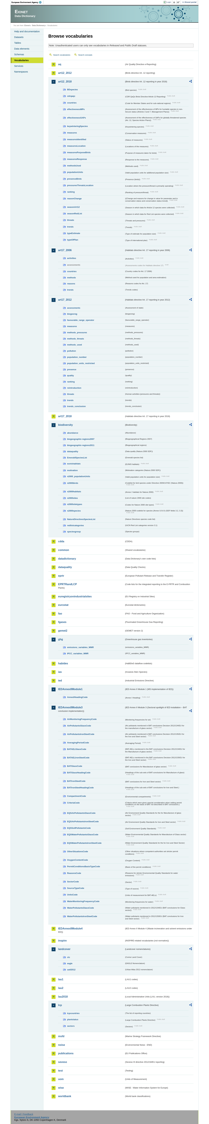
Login (169, 2)
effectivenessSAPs (76, 118)
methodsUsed (74, 165)
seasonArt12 (73, 207)
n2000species (74, 511)
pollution (71, 351)
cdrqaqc (71, 96)
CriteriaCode (73, 803)
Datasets (19, 37)
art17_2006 (65, 250)
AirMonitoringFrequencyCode (82, 719)
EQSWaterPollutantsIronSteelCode (84, 843)
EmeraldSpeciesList (77, 457)
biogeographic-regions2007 (80, 439)
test (60, 1070)
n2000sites (72, 498)
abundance (72, 433)
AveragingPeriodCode (78, 742)
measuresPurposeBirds (79, 152)
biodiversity (65, 424)
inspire (62, 940)
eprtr (61, 575)
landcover (64, 949)
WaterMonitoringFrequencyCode (83, 901)
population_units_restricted (81, 363)
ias (60, 672)
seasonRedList (74, 213)
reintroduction (74, 388)
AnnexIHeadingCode (77, 697)
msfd (61, 1036)
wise (61, 1087)
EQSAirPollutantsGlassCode (81, 813)
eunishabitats (74, 463)
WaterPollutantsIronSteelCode (82, 916)
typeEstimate (73, 233)
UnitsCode (72, 894)
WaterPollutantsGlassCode (80, 908)
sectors (71, 1026)
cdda (61, 541)
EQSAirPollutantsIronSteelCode (83, 821)
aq (59, 64)
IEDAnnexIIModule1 (70, 689)
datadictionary (67, 558)
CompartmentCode (76, 796)
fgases (62, 622)
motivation (72, 470)
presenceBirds (74, 179)
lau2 (60, 988)
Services (18, 66)
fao (60, 613)
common (63, 550)
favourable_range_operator (80, 320)
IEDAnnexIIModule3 (70, 707)
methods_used (74, 344)
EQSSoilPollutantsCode (79, 828)
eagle (69, 963)
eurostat (63, 605)
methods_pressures (77, 332)
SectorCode (73, 881)
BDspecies (72, 89)
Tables (17, 43)
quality (70, 375)
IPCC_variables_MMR (77, 653)
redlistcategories (75, 525)
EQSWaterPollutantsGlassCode (82, 834)
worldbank (64, 1096)
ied (60, 680)
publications (65, 1053)
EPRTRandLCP (67, 584)
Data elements (21, 48)
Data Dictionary (38, 25)
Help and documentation (27, 31)
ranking (71, 192)
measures (72, 132)
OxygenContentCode (77, 860)
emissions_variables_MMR (80, 647)
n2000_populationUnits (78, 476)
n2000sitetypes (74, 504)
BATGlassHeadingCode (78, 772)
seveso (62, 1062)
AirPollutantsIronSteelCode (80, 734)
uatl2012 (71, 969)
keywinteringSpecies (77, 126)
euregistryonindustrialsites (75, 596)
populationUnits (75, 172)
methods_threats (75, 338)
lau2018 (63, 996)
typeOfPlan (72, 240)
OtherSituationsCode (77, 851)
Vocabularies (21, 60)
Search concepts (85, 55)
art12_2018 (65, 81)
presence (71, 369)
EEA (28, 2)
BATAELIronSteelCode (78, 757)
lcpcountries (73, 1013)
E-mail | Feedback (23, 1114)
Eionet (27, 25)
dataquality (72, 451)
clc (68, 957)
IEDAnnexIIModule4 (70, 928)
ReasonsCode (74, 873)
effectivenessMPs (76, 109)
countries (72, 103)
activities (71, 258)
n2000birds (72, 483)
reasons (71, 283)
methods (71, 277)
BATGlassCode (74, 766)
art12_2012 (65, 73)
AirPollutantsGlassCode (79, 725)
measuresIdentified (76, 139)
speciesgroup (74, 531)
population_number (77, 357)
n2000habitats (74, 491)
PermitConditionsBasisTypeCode (83, 866)
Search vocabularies (61, 55)
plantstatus (72, 1019)
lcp (60, 1005)
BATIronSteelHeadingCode (80, 787)
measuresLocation (76, 146)
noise (61, 1045)
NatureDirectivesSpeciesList (81, 519)
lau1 (60, 979)
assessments (73, 308)
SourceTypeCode (75, 888)
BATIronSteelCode (76, 781)
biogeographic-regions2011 (80, 445)
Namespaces (21, 71)
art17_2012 (65, 299)
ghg (60, 639)
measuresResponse (77, 159)
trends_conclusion (76, 406)
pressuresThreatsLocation (80, 185)
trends (70, 227)
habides (63, 663)
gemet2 (62, 630)
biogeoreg (72, 314)
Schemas (19, 54)
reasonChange (74, 198)
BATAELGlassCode (76, 749)
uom (61, 1079)
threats (70, 220)
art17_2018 (65, 416)
